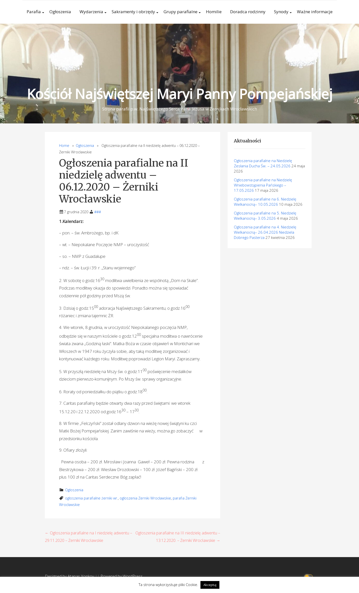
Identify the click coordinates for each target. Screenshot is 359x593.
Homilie (214, 11)
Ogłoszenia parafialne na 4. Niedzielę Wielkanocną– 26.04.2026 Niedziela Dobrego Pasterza (265, 232)
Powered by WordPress (121, 576)
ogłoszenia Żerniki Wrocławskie (145, 498)
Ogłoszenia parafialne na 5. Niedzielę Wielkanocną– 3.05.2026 (265, 215)
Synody (281, 11)
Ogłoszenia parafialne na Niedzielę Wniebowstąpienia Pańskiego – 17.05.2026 (263, 185)
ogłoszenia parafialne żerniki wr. (91, 498)
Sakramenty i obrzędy (133, 11)
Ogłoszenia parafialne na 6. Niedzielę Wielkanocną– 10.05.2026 (265, 202)
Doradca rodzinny (248, 11)
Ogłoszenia (60, 11)
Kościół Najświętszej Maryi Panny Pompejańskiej (179, 93)
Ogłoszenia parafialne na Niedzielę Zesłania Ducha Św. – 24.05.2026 (263, 163)
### (97, 211)
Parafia (34, 11)
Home (64, 145)
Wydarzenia (91, 11)
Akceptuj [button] (209, 585)
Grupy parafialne (180, 11)
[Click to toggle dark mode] (309, 576)
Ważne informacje (315, 11)
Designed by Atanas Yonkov (70, 576)
